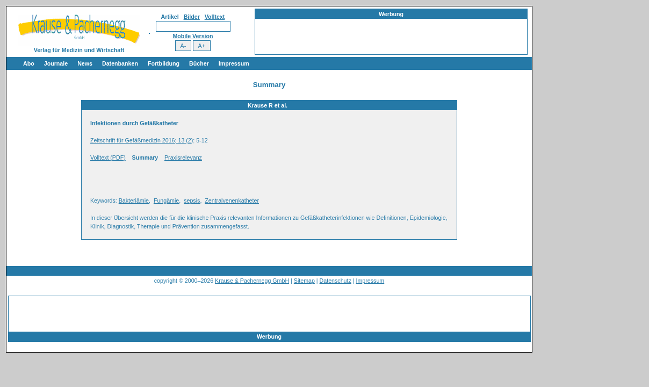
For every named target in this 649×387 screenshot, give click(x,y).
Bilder (192, 16)
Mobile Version (192, 36)
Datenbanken (120, 63)
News (84, 63)
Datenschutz (335, 280)
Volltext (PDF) (108, 157)
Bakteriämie (134, 200)
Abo (28, 63)
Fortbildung (163, 63)
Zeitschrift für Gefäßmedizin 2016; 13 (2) (141, 140)
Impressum (234, 63)
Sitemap (304, 280)
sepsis (192, 200)
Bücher (199, 63)
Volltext (215, 16)
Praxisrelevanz (183, 157)
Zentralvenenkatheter (232, 200)
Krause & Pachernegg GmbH (252, 280)
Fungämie (166, 200)
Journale (56, 63)
